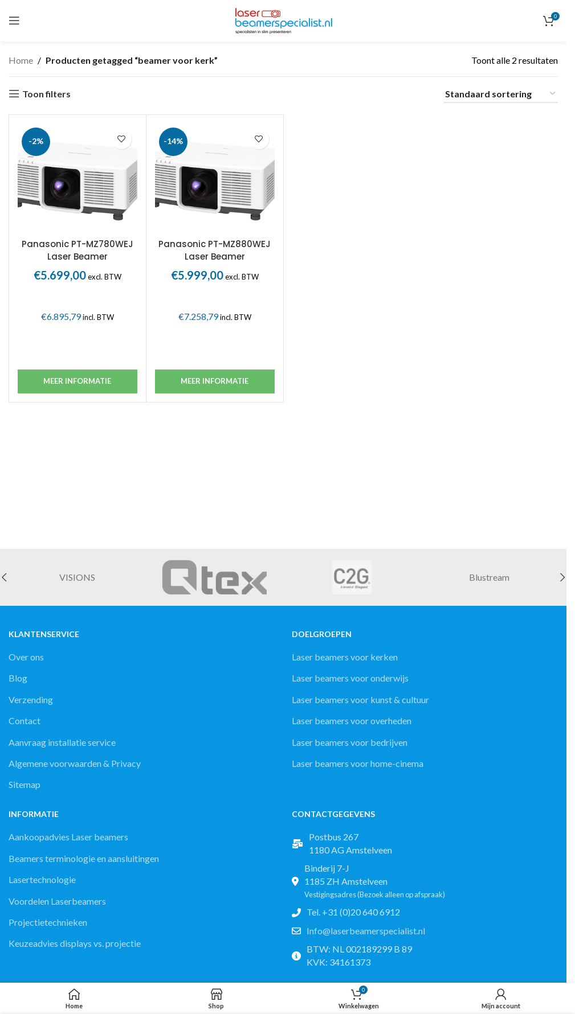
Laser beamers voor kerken (345, 656)
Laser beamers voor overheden (351, 720)
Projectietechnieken (48, 922)
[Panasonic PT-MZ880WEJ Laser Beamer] (215, 178)
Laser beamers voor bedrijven (349, 742)
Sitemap (24, 784)
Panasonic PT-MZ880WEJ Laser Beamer (214, 250)
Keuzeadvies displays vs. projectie (75, 943)
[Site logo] (283, 19)
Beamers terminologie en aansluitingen (84, 858)
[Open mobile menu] (14, 20)
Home (21, 60)
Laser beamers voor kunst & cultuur (360, 699)
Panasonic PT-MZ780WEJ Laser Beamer (77, 250)
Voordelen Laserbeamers (57, 901)
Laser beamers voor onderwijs (350, 677)
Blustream (489, 577)
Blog (18, 677)
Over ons (26, 656)
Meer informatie (77, 380)
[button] (562, 577)
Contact (24, 720)
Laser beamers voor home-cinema (357, 763)
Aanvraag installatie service (62, 742)
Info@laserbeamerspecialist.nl (366, 930)
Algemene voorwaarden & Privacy (75, 763)
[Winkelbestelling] (501, 94)
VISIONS (77, 577)
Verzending (31, 699)
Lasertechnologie (42, 879)
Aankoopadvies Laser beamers (68, 836)
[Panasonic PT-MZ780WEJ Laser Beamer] (77, 178)
